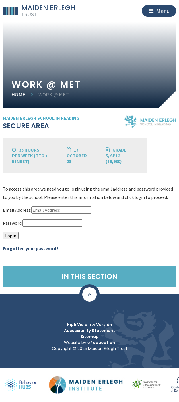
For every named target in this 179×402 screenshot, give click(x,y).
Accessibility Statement (89, 330)
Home (18, 94)
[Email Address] (61, 210)
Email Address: (17, 210)
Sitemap (90, 336)
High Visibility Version (89, 324)
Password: (12, 223)
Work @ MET (53, 94)
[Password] (52, 223)
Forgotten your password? (31, 248)
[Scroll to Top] (89, 294)
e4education (101, 342)
